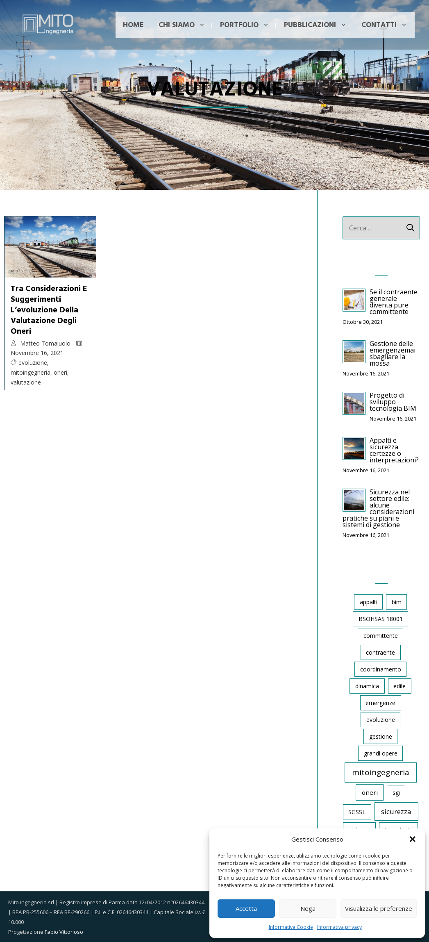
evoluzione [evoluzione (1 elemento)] (380, 720)
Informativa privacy (339, 927)
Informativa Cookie (291, 927)
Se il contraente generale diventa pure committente (394, 301)
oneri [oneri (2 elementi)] (370, 792)
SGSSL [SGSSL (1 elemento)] (356, 812)
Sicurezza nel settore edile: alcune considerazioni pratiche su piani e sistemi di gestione (378, 508)
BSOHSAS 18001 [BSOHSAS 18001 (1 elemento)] (381, 619)
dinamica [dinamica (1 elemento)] (367, 686)
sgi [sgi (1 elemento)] (396, 792)
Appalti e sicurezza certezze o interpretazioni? (394, 450)
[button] (413, 839)
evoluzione (32, 362)
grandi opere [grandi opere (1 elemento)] (380, 753)
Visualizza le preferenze (378, 908)
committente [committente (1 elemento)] (380, 635)
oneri (60, 372)
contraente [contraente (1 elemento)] (380, 652)
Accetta (246, 908)
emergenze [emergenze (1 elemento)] (380, 703)
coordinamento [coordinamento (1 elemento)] (380, 669)
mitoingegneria (30, 372)
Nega (308, 908)
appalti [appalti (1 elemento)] (368, 602)
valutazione (26, 382)
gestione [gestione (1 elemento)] (380, 736)
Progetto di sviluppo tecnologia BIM (393, 402)
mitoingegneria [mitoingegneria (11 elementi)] (380, 772)
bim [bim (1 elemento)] (397, 602)
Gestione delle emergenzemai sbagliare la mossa (392, 353)
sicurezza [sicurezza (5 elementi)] (396, 811)
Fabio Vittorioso (64, 931)
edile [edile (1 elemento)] (399, 686)
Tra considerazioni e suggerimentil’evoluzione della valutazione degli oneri (49, 310)
